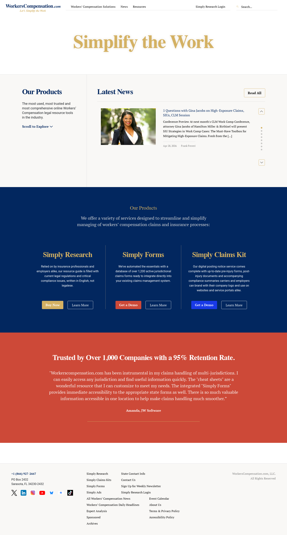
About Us (155, 505)
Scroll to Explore (35, 126)
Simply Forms (96, 486)
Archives (92, 523)
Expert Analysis (97, 511)
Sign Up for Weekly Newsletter (141, 486)
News (124, 7)
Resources (139, 7)
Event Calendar (159, 499)
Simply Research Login (210, 7)
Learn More (80, 305)
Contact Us (128, 480)
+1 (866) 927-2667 (23, 474)
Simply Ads (94, 492)
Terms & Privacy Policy (164, 511)
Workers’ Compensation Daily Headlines (113, 505)
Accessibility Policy (161, 517)
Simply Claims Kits (99, 480)
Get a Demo (128, 305)
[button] (261, 128)
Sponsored (93, 517)
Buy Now (53, 305)
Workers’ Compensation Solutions (93, 7)
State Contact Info (133, 474)
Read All (254, 93)
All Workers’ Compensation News (108, 499)
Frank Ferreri (188, 145)
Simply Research (97, 474)
